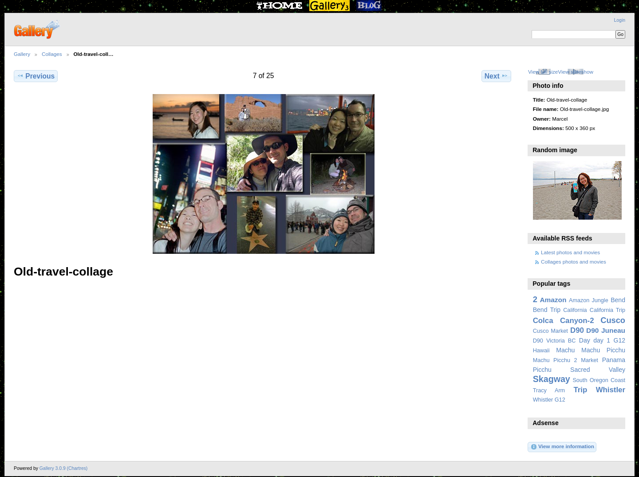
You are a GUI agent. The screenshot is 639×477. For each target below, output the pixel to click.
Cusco (612, 320)
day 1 (601, 340)
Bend (618, 300)
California (575, 310)
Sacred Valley (597, 369)
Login (619, 20)
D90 (577, 330)
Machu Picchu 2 (555, 360)
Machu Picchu (603, 350)
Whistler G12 (549, 400)
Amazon (553, 300)
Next (496, 76)
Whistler (610, 390)
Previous (36, 76)
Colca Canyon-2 (563, 320)
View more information (562, 446)
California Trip (607, 310)
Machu (565, 350)
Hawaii (541, 350)
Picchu (542, 369)
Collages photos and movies (573, 261)
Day (584, 340)
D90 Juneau (605, 330)
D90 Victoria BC (554, 341)
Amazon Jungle (588, 300)
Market (589, 360)
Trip (580, 390)
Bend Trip (546, 309)
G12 (619, 340)
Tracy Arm (549, 390)
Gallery (22, 54)
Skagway (551, 379)
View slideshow (575, 72)
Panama (613, 359)
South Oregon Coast (598, 380)
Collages (52, 54)
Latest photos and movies (570, 252)
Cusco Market (550, 331)
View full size (543, 72)
